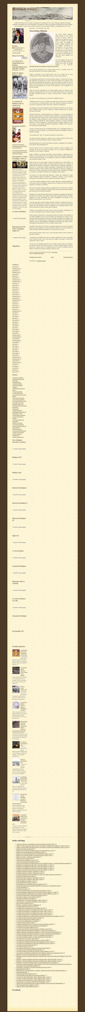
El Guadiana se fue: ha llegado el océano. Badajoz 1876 (31, 884)
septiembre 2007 (16, 362)
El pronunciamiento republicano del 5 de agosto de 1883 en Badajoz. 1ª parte (36, 892)
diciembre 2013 (15, 279)
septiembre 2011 (16, 299)
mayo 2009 (14, 325)
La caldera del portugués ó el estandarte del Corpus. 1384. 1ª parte (33, 909)
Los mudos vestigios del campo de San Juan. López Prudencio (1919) (34, 951)
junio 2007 (14, 366)
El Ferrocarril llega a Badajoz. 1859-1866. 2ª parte (29, 879)
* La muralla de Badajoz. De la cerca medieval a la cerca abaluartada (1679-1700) (19, 402)
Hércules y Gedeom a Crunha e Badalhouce (27, 905)
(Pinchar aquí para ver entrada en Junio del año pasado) (43, 66)
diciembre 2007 (15, 357)
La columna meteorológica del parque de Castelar (29, 917)
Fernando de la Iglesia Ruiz (19, 48)
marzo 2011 (15, 305)
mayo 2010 (14, 316)
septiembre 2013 (16, 281)
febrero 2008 (15, 353)
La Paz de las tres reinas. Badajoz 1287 (26, 927)
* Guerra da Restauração (17, 416)
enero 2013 (14, 287)
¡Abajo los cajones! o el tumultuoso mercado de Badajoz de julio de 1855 (35, 844)
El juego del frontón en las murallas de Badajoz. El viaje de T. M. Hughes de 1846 (37, 885)
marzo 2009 (15, 329)
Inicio (52, 257)
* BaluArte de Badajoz (17, 385)
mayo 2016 (14, 274)
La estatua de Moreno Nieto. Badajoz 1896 (24, 778)
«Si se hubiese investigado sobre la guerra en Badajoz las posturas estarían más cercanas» (19, 152)
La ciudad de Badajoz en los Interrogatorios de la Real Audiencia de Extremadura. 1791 (39, 916)
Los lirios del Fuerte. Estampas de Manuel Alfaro (29, 949)
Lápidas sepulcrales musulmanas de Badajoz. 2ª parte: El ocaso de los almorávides (38, 932)
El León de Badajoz (21, 887)
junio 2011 (14, 301)
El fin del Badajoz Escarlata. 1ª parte (26, 881)
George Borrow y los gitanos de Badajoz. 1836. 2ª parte (31, 901)
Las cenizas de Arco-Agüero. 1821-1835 (27, 938)
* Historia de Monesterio (18, 437)
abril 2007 (14, 370)
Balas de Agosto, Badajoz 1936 (24, 688)
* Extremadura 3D (16, 382)
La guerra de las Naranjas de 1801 (24, 743)
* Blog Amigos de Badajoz (18, 399)
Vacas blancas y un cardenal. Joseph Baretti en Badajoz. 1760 (32, 981)
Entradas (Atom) (41, 261)
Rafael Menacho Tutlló (39, 253)
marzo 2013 (15, 285)
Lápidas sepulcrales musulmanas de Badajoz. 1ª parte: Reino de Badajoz (35, 930)
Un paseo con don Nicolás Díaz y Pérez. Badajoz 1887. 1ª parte (33, 977)
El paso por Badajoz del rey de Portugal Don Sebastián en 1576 (33, 890)
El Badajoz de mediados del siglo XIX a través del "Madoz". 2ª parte (34, 866)
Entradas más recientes (35, 257)
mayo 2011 (14, 303)
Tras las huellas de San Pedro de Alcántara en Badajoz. (30, 975)
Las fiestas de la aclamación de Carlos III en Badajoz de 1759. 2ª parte (34, 943)
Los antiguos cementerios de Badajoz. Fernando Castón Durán (32, 948)
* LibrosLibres (15, 409)
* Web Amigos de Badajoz (18, 398)
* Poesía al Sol (15, 435)
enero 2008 (14, 355)
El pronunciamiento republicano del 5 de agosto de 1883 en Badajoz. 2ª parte (36, 893)
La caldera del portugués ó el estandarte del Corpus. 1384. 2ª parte (33, 911)
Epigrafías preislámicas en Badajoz (25, 898)
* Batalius (14, 387)
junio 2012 (14, 290)
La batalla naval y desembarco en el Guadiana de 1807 (30, 908)
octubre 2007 (15, 360)
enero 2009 (14, 333)
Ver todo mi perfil (16, 52)
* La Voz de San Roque (17, 393)
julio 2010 (14, 312)
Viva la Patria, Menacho (38, 31)
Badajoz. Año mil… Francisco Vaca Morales (28, 857)
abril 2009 (14, 327)
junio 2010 (14, 314)
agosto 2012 (15, 288)
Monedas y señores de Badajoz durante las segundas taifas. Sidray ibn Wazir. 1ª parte (38, 959)
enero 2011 (14, 309)
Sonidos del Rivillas (21, 972)
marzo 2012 (15, 292)
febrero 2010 (15, 320)
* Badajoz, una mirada (17, 423)
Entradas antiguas (68, 257)
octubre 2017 (15, 270)
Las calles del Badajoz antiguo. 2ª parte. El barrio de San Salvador (33, 937)
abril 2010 (14, 318)
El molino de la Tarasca (22, 889)
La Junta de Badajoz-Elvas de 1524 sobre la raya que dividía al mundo (34, 924)
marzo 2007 (15, 371)
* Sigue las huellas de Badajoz (19, 430)
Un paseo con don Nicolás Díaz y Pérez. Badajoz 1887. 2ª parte (33, 978)
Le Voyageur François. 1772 (23, 946)
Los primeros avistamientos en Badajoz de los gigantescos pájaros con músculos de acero (39, 953)
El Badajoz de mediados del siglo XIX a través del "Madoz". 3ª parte (34, 868)
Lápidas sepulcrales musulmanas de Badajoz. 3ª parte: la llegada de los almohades (37, 933)
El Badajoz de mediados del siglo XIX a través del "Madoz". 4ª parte (34, 869)
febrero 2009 (15, 331)
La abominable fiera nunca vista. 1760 (26, 906)
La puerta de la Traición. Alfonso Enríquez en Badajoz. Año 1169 (33, 929)
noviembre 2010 (16, 311)
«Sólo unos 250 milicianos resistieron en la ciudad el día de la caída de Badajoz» (19, 146)
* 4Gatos (14, 418)
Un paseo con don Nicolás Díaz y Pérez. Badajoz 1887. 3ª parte (33, 980)
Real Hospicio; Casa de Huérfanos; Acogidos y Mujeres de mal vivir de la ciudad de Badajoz (40, 970)
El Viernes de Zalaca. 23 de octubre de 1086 (28, 897)
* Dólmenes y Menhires (17, 377)
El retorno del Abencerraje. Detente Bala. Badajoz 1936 (31, 895)
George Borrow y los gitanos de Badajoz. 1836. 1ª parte (31, 900)
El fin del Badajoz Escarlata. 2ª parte (26, 882)
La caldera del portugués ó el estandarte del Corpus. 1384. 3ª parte (33, 913)
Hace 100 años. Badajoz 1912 (24, 761)
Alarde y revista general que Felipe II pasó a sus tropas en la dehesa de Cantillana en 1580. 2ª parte (42, 847)
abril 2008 (14, 349)
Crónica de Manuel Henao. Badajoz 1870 (27, 861)
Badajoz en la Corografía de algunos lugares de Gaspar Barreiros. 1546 (35, 850)
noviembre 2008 (16, 336)
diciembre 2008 (15, 335)
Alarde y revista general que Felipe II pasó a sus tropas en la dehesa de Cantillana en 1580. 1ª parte (42, 845)
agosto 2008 (15, 342)
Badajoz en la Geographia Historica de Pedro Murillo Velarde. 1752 (34, 853)
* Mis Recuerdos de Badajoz (18, 415)
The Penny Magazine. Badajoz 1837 (25, 973)
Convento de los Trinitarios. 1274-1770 (26, 860)
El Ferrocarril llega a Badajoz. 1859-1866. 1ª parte (29, 877)
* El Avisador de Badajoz (18, 424)
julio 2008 (14, 344)
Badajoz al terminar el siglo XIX (24, 849)
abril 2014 (14, 276)
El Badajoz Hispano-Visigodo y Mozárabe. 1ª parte (29, 871)
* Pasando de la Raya (17, 429)
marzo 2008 (15, 351)
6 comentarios (54, 252)
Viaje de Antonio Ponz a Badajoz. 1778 (26, 985)
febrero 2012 (15, 294)
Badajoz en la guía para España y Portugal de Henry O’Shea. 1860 (33, 855)
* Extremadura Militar (17, 391)
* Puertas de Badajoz (17, 434)
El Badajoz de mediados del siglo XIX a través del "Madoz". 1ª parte (34, 865)
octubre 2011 (15, 298)
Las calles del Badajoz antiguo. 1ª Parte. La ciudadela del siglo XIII (34, 935)
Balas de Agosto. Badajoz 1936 (24, 858)
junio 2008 (14, 346)
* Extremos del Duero (17, 383)
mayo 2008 (14, 347)
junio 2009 (14, 323)
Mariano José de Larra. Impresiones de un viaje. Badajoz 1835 (32, 954)
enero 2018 (14, 266)
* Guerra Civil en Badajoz (18, 432)
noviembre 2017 (16, 268)
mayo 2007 (14, 368)
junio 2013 (14, 283)
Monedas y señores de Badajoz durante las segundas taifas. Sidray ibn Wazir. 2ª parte (38, 961)
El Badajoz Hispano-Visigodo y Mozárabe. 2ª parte (29, 873)
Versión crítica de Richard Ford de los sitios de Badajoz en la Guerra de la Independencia (39, 983)
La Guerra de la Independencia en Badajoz (27, 921)
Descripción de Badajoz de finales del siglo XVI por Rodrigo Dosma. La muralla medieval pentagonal (43, 863)
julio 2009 (14, 322)
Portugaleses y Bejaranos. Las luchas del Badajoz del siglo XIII (33, 967)
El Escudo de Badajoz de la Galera (25, 876)
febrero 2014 (15, 277)
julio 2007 (14, 364)
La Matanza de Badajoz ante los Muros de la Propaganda (31, 925)
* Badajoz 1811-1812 (17, 410)
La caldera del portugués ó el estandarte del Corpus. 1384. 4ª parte (33, 914)
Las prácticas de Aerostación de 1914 (26, 945)
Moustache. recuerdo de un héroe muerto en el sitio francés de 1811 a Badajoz (36, 962)
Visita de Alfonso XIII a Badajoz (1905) (26, 986)
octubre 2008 (15, 338)
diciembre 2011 (15, 296)
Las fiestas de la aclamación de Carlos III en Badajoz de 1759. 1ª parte (34, 941)
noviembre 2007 (16, 358)
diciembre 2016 (15, 272)
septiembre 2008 (16, 340)
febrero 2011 (15, 307)
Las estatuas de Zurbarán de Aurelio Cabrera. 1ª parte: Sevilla (32, 940)
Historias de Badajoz (24, 8)
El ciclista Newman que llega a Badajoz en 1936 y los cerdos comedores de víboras (38, 874)
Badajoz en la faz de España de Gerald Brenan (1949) (30, 852)
